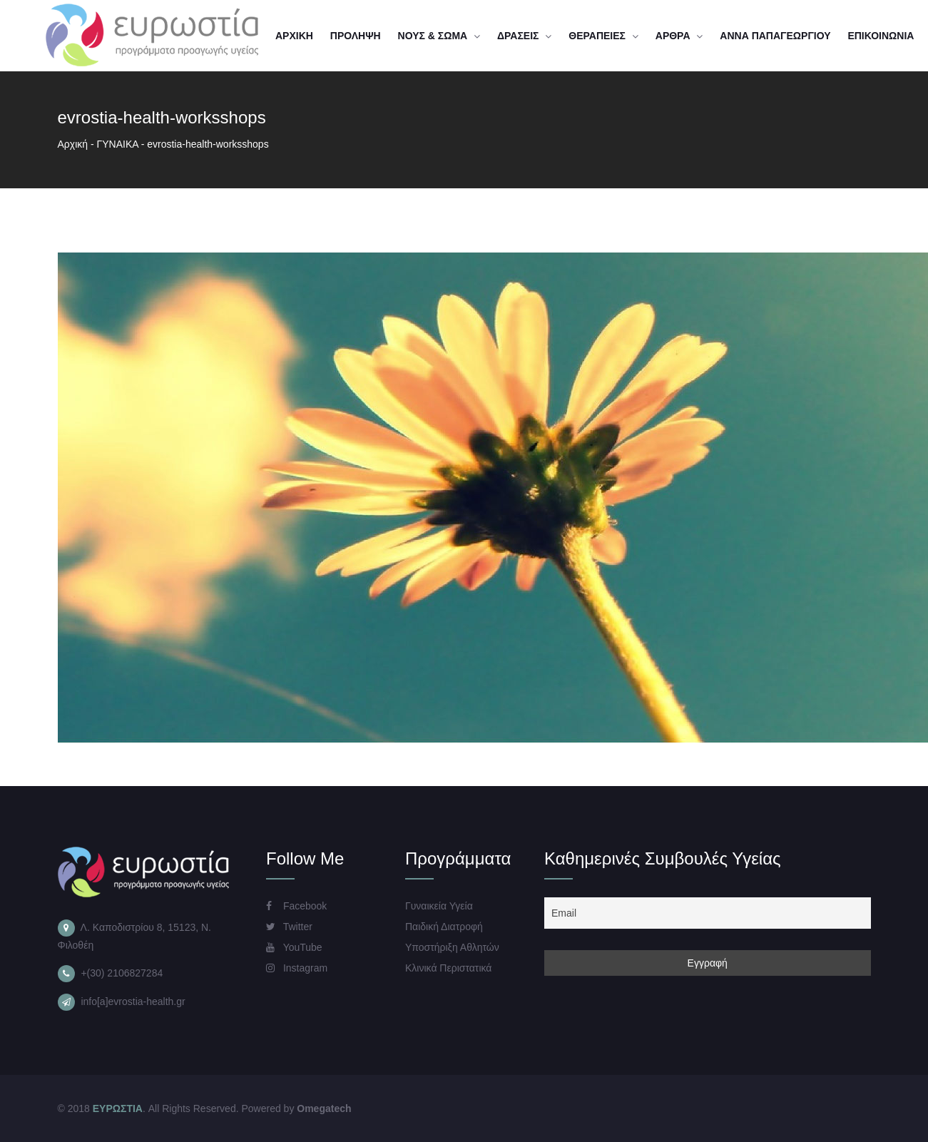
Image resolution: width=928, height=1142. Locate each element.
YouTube (294, 947)
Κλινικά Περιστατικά (448, 968)
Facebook (296, 906)
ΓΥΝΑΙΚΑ (117, 144)
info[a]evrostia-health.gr (133, 1001)
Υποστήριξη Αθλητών (452, 947)
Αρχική (73, 144)
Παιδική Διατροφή (444, 926)
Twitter (289, 926)
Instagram (296, 968)
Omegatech (324, 1108)
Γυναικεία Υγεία (439, 906)
